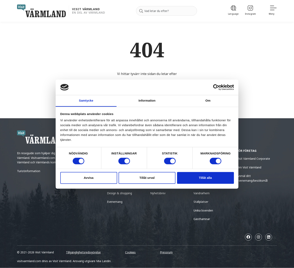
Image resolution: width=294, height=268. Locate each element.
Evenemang (114, 202)
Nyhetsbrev (157, 193)
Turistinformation (28, 171)
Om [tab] (207, 100)
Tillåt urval (147, 178)
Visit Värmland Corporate (253, 159)
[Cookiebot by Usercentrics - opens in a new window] (216, 87)
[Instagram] (250, 11)
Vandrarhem (201, 193)
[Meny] (273, 11)
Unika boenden (203, 210)
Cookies (130, 252)
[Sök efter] (166, 11)
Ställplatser (200, 202)
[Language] (233, 11)
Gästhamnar (201, 219)
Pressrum (166, 252)
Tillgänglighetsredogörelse (83, 252)
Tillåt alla (205, 178)
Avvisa (89, 178)
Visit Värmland (86, 9)
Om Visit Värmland (249, 167)
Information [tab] (147, 100)
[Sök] (141, 11)
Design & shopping (119, 193)
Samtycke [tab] (86, 100)
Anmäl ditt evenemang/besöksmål (252, 178)
